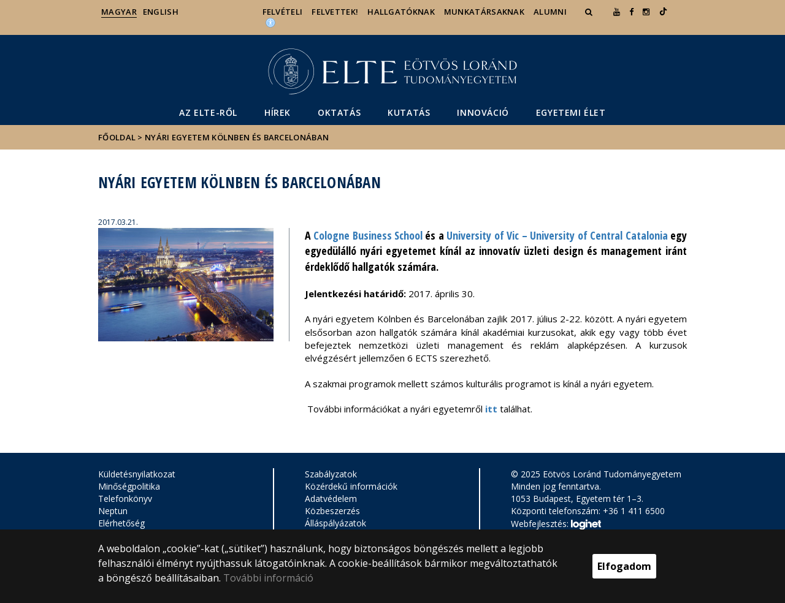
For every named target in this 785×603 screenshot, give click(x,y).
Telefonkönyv (125, 498)
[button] (590, 11)
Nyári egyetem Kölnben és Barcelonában (237, 137)
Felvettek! (335, 11)
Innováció (482, 112)
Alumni (550, 11)
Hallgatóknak (401, 11)
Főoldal (117, 137)
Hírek (277, 112)
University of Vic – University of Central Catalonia (556, 235)
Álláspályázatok (335, 523)
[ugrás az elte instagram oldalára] (646, 11)
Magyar (119, 11)
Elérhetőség (121, 523)
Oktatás (339, 112)
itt (491, 409)
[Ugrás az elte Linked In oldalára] (663, 11)
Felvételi (282, 11)
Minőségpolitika (129, 486)
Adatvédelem (331, 498)
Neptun (113, 511)
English (160, 11)
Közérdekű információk (351, 486)
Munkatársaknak (484, 11)
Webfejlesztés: (555, 524)
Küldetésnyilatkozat (136, 474)
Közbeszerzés (332, 511)
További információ (268, 578)
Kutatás (409, 112)
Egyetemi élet (571, 112)
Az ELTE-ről (208, 112)
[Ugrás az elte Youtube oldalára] (616, 11)
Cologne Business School (368, 235)
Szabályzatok (331, 474)
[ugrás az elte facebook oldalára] (631, 11)
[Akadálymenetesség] (270, 22)
